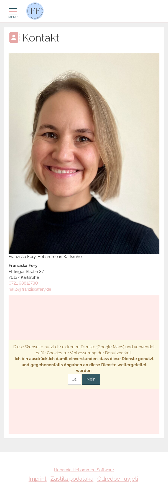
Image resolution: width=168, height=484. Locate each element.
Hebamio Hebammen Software (84, 469)
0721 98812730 (23, 283)
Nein (91, 379)
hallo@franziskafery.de (30, 289)
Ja (74, 379)
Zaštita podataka (71, 478)
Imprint (38, 478)
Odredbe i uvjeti (117, 478)
